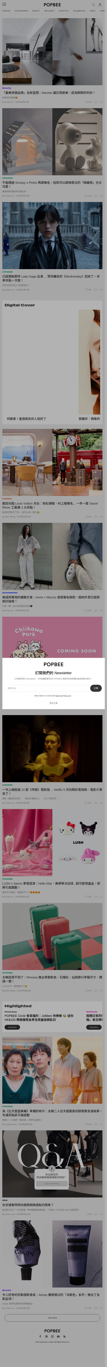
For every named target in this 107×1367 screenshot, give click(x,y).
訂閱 (96, 688)
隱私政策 (67, 696)
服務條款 (59, 696)
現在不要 (53, 703)
